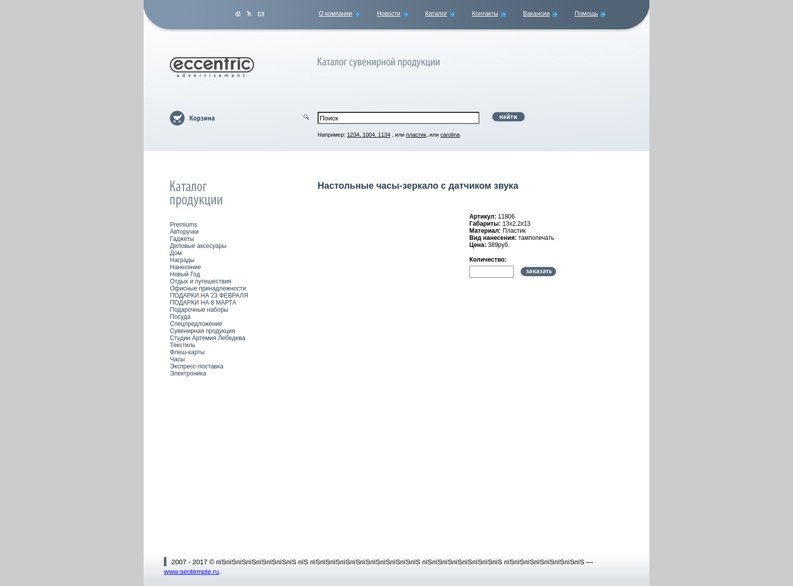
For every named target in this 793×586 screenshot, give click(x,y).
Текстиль (182, 345)
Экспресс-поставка (197, 366)
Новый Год (185, 274)
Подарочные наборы (199, 309)
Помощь (586, 13)
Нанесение (185, 267)
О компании (335, 13)
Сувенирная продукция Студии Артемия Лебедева (207, 334)
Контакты (485, 13)
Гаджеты (182, 238)
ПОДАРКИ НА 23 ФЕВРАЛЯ (209, 295)
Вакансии (536, 13)
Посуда (180, 316)
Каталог (436, 13)
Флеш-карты (187, 352)
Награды (182, 260)
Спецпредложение (196, 323)
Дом (176, 253)
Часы (177, 359)
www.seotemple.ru (191, 571)
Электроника (188, 373)
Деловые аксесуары (198, 245)
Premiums (183, 224)
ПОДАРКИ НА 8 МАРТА (203, 302)
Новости (388, 13)
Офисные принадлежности (208, 288)
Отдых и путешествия (200, 281)
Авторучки (184, 231)
